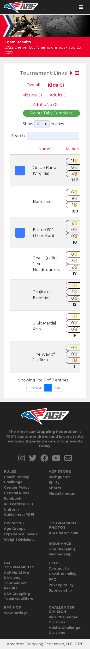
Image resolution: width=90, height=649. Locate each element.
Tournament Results (15, 585)
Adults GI (59, 95)
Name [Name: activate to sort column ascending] (44, 148)
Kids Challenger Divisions (63, 619)
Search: (45, 136)
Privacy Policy (61, 585)
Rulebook (12, 498)
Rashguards (59, 477)
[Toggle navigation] (81, 7)
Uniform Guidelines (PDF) (19, 512)
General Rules (16, 493)
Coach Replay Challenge (16, 479)
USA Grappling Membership (62, 551)
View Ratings (16, 613)
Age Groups (14, 528)
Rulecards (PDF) (18, 504)
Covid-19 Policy (62, 574)
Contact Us (59, 568)
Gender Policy (16, 487)
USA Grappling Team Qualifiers (18, 596)
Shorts (55, 488)
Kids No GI (32, 95)
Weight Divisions (19, 539)
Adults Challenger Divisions (65, 630)
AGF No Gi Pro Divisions (16, 575)
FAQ (53, 579)
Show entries (43, 124)
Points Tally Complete (51, 113)
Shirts (54, 482)
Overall (33, 85)
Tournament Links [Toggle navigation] (49, 73)
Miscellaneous (62, 493)
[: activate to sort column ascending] (20, 149)
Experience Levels (20, 534)
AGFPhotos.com (63, 533)
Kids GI (56, 85)
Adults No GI (45, 104)
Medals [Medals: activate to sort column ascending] (72, 148)
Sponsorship (60, 590)
